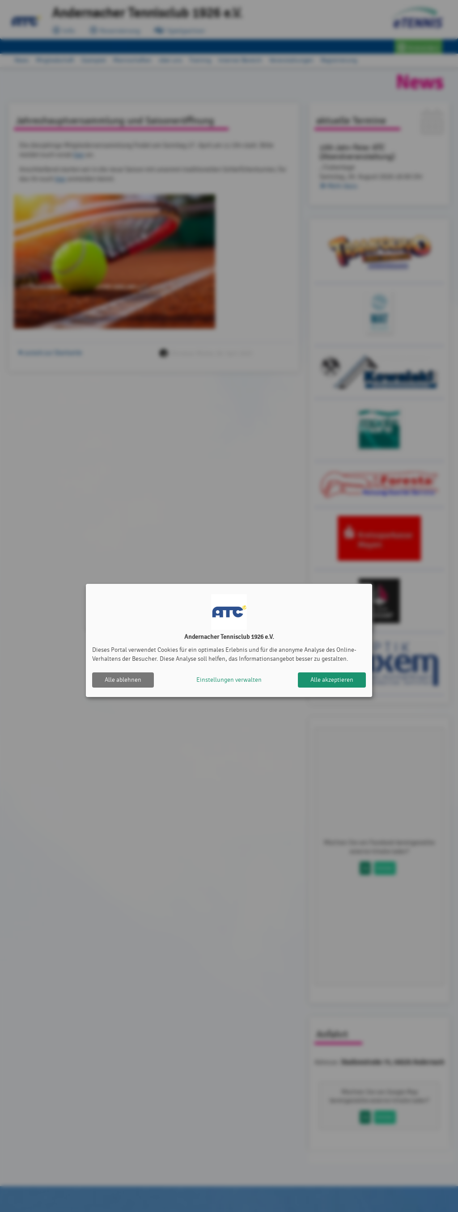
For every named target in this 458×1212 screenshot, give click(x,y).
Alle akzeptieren (331, 679)
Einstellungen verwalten (229, 679)
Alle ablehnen (123, 679)
